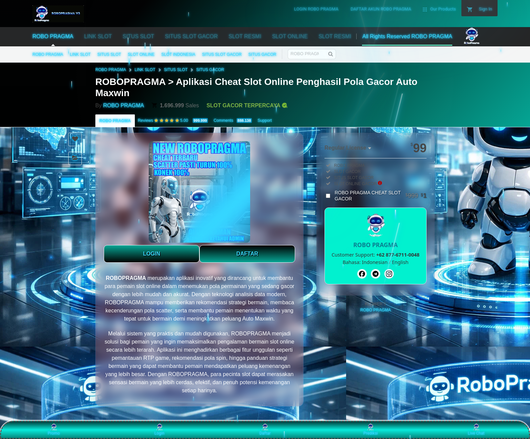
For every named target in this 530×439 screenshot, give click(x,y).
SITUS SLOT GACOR (222, 54)
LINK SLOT (80, 54)
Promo (54, 429)
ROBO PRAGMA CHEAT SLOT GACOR (381, 196)
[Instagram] (389, 274)
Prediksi (370, 429)
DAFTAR (247, 254)
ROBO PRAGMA (47, 54)
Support (265, 120)
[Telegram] (375, 274)
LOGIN (151, 254)
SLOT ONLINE (141, 54)
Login (159, 429)
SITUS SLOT (109, 54)
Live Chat (476, 429)
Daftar (264, 429)
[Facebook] (362, 274)
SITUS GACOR (262, 54)
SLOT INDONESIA (178, 54)
